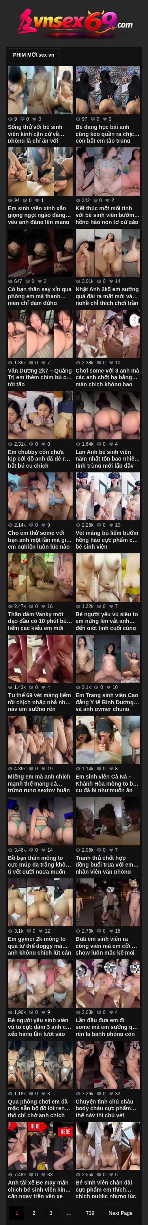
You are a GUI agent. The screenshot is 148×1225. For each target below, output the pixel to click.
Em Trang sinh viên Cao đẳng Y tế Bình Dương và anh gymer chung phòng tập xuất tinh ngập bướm (107, 701)
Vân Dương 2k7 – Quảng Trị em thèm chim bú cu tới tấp (40, 376)
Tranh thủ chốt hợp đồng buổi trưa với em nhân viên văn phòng (104, 864)
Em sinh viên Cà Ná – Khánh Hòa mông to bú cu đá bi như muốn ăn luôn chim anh (106, 782)
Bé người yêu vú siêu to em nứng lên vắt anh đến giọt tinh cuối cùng (107, 620)
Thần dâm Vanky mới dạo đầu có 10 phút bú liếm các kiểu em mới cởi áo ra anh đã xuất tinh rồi (37, 620)
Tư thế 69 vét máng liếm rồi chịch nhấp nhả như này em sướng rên (39, 701)
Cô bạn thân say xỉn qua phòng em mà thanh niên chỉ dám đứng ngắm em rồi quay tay (39, 295)
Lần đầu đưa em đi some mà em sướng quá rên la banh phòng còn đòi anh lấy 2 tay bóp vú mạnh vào (107, 1026)
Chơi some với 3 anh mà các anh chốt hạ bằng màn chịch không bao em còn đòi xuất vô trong (107, 376)
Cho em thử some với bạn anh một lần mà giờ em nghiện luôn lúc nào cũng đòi (39, 539)
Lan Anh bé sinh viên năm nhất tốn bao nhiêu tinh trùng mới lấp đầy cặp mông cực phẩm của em (107, 458)
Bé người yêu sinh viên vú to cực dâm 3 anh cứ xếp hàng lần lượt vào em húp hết (38, 1026)
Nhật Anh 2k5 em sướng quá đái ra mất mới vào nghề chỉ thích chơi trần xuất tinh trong (107, 295)
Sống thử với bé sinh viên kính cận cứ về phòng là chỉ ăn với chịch (35, 133)
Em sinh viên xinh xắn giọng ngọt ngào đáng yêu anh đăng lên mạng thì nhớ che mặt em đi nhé (38, 214)
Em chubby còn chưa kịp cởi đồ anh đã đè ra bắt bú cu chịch (38, 458)
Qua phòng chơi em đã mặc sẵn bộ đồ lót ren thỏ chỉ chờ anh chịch (37, 1107)
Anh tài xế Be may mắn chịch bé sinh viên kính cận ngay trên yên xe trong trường (38, 1188)
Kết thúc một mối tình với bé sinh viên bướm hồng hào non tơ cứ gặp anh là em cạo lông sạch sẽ (108, 214)
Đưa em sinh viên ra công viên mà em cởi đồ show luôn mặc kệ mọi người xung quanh (107, 945)
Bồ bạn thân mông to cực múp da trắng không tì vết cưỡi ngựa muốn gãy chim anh (40, 864)
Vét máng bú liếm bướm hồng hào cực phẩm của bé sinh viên (107, 539)
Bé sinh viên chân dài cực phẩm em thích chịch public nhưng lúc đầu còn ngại (106, 1188)
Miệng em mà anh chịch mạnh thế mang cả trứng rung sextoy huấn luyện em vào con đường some (39, 782)
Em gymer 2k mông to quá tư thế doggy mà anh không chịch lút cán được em (39, 945)
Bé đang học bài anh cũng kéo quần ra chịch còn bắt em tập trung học (107, 133)
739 (90, 1213)
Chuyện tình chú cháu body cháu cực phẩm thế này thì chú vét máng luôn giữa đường (105, 1107)
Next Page (121, 1213)
